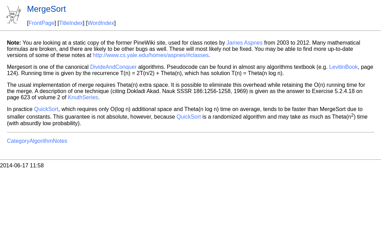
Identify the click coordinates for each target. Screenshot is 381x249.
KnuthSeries (83, 97)
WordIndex (101, 23)
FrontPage (41, 23)
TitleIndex (71, 23)
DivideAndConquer (113, 67)
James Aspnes (245, 43)
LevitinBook (343, 67)
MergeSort (46, 8)
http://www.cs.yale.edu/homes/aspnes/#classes (151, 55)
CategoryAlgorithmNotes (37, 141)
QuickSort (46, 109)
